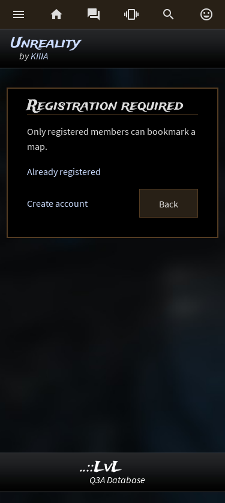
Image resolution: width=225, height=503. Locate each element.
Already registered (64, 171)
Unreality (45, 43)
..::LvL (101, 467)
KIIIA (39, 56)
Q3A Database (117, 480)
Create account (57, 203)
